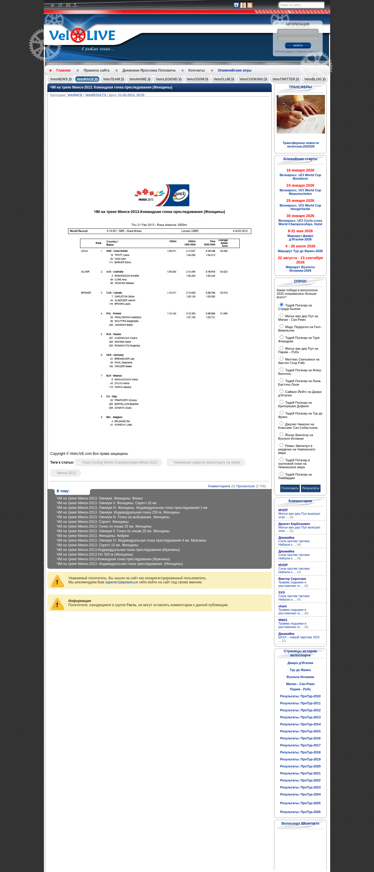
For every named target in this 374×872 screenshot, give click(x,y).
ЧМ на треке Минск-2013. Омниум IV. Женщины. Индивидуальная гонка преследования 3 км (132, 508)
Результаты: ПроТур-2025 (300, 803)
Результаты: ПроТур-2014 (300, 724)
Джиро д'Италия (300, 663)
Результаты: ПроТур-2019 (300, 759)
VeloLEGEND (167, 79)
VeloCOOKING (251, 79)
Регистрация (284, 51)
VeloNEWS (59, 79)
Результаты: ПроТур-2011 (300, 703)
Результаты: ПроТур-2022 (300, 780)
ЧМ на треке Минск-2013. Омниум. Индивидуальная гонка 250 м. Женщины (118, 512)
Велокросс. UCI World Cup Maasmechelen (300, 191)
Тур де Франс (300, 670)
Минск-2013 (66, 473)
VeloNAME (138, 79)
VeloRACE (85, 79)
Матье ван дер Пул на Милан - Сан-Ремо (298, 317)
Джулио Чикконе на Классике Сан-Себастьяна (298, 425)
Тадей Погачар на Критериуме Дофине (295, 404)
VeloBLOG (312, 79)
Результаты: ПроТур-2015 (300, 731)
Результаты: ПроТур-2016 (300, 738)
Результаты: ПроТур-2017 (300, 745)
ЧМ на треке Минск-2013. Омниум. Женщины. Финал (100, 498)
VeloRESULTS (95, 95)
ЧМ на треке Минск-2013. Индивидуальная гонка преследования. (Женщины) (120, 564)
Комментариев (219, 486)
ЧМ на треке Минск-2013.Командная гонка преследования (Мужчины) (113, 559)
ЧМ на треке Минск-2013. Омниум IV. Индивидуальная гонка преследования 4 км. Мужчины (131, 540)
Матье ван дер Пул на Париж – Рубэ (298, 350)
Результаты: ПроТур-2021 (300, 773)
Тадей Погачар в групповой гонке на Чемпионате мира (294, 463)
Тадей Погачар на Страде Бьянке (295, 307)
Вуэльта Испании (300, 677)
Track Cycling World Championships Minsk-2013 (119, 462)
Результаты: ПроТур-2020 (300, 766)
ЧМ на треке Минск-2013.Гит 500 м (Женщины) (95, 554)
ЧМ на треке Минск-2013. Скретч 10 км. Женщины (97, 545)
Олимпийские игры (235, 70)
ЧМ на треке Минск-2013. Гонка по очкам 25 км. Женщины (104, 526)
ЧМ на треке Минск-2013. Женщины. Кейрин (93, 536)
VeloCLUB (221, 79)
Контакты (196, 70)
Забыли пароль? (307, 51)
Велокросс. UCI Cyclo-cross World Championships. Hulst (300, 222)
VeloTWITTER (283, 79)
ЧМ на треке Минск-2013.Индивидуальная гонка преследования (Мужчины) (118, 550)
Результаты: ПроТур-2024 (300, 794)
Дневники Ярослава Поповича (148, 70)
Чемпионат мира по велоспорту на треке (207, 462)
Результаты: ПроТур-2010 (300, 696)
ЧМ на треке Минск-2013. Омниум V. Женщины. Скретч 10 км (106, 503)
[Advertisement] (187, 140)
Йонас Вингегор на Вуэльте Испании (295, 436)
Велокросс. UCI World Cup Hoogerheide (300, 207)
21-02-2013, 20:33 (131, 95)
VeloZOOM (196, 79)
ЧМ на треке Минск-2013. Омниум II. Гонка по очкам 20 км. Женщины (113, 531)
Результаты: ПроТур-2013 (300, 717)
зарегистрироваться (121, 582)
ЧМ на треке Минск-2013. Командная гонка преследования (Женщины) (111, 87)
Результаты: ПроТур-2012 (300, 710)
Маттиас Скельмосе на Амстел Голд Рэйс (298, 361)
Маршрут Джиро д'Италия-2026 (300, 237)
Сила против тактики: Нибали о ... (294, 542)
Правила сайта (96, 70)
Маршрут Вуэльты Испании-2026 (300, 268)
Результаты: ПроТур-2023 (300, 787)
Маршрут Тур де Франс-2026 (300, 251)
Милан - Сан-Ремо (300, 684)
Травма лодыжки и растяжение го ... (293, 583)
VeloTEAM (111, 79)
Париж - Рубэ (300, 689)
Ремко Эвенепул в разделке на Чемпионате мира (296, 449)
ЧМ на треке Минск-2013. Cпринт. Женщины (93, 522)
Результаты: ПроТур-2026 (300, 812)
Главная (63, 70)
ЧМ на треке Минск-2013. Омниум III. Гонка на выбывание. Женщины (113, 517)
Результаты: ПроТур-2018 (300, 752)
